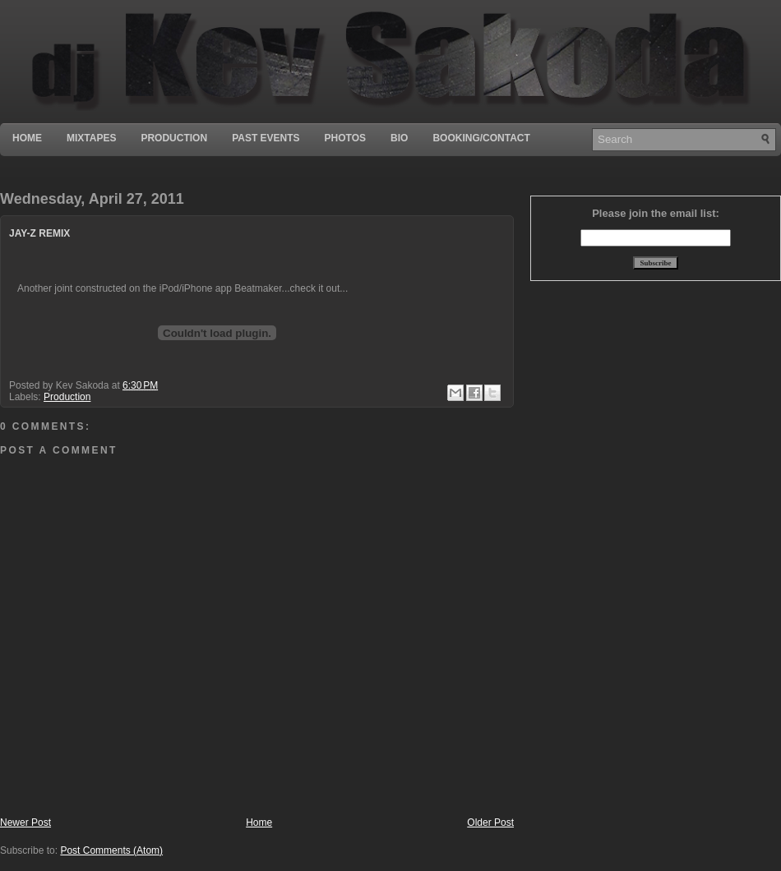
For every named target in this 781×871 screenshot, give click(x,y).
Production (174, 138)
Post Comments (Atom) (111, 850)
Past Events (265, 138)
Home (27, 138)
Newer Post (25, 822)
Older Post (490, 822)
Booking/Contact (480, 138)
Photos (345, 138)
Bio (399, 138)
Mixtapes (91, 138)
